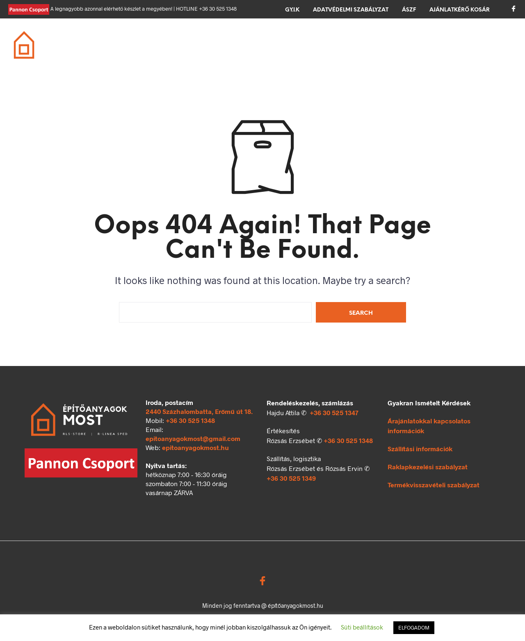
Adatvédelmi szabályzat (350, 10)
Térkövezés (372, 40)
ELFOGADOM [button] (413, 627)
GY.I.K (292, 10)
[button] (485, 39)
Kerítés (423, 40)
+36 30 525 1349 (291, 478)
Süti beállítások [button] (362, 627)
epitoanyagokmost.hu (195, 447)
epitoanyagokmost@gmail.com (193, 438)
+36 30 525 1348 (190, 420)
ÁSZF (409, 10)
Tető (271, 40)
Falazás (190, 40)
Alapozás (141, 40)
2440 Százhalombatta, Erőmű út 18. (199, 411)
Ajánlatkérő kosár (459, 10)
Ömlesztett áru (151, 50)
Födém (233, 40)
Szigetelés (315, 40)
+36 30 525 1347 (334, 412)
